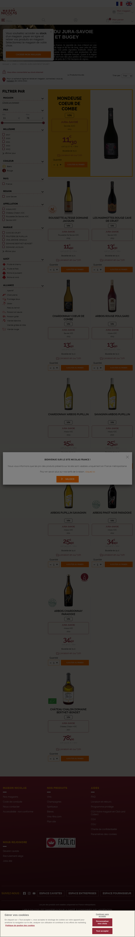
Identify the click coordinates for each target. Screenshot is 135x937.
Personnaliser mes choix (102, 929)
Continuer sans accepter (102, 922)
